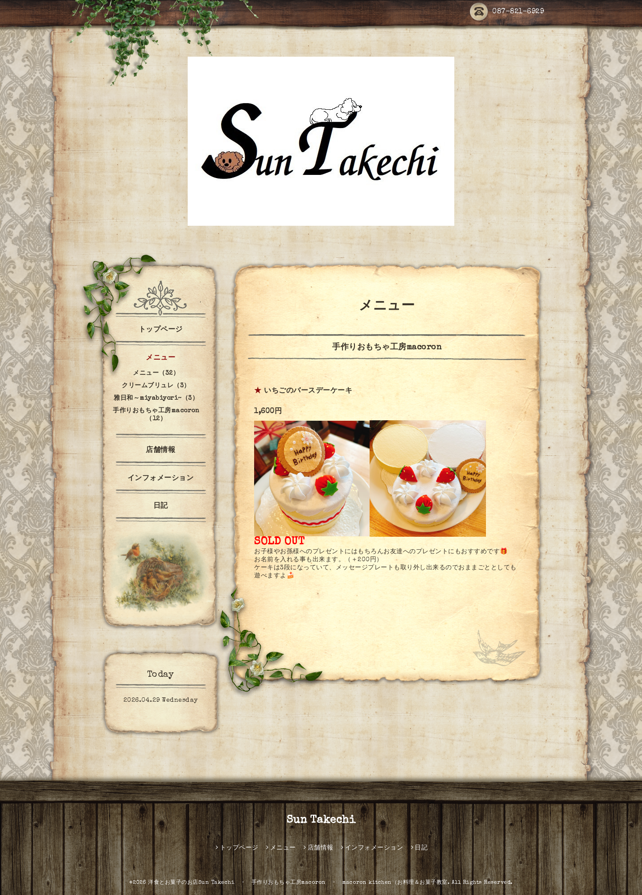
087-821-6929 (507, 12)
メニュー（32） (156, 373)
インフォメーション (161, 478)
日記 (160, 506)
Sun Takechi (321, 820)
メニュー (160, 358)
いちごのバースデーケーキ (308, 391)
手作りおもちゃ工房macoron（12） (156, 415)
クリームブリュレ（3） (156, 386)
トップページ (161, 330)
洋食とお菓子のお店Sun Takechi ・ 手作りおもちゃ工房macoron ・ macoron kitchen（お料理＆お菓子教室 (298, 883)
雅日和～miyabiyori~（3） (156, 398)
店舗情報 (160, 450)
